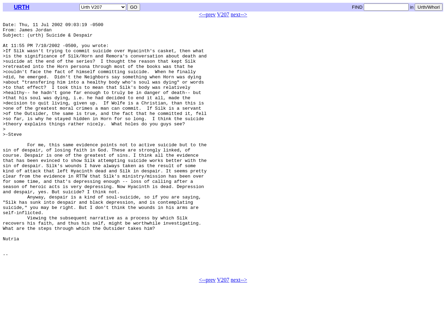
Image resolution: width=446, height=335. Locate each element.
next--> (239, 14)
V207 (223, 14)
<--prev (207, 14)
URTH (21, 7)
